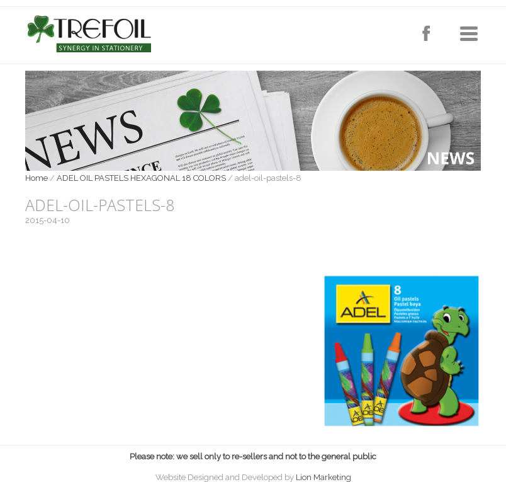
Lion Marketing (323, 477)
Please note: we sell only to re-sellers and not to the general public (253, 456)
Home (36, 178)
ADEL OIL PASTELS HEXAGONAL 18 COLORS (141, 178)
